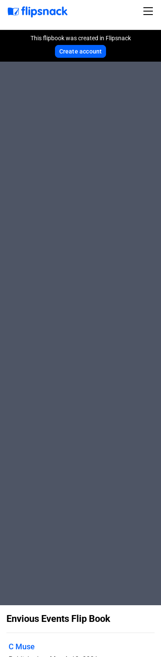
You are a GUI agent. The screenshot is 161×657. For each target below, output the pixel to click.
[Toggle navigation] (149, 11)
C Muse (22, 646)
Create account (80, 51)
